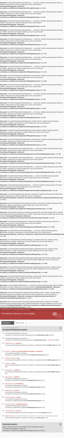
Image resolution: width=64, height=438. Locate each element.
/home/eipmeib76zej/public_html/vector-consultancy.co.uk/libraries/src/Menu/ (31, 345)
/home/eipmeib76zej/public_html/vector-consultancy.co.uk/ (25, 417)
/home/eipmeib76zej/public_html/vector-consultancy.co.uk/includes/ (26, 412)
